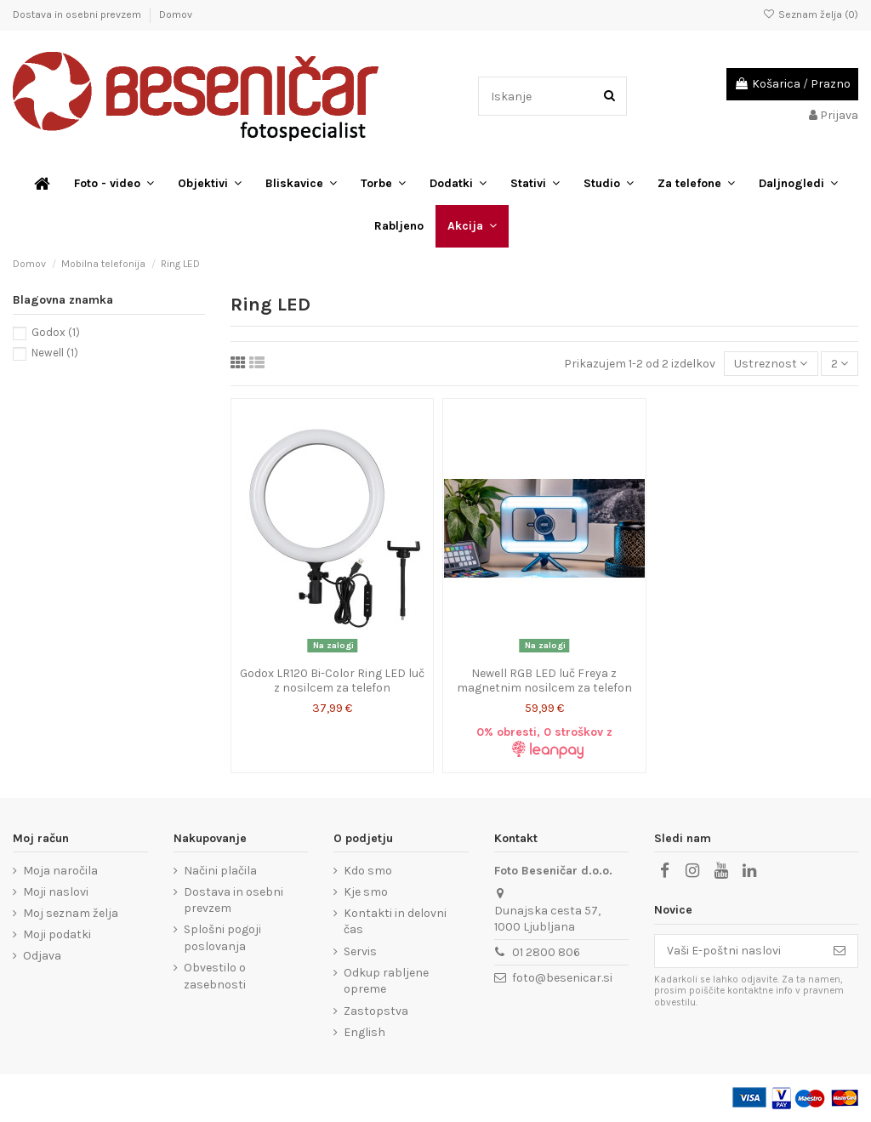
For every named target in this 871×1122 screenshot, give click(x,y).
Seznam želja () (810, 14)
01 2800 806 (546, 952)
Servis (360, 951)
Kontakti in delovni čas (395, 921)
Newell (54, 352)
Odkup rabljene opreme (386, 981)
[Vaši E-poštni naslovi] (738, 951)
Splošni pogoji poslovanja (222, 938)
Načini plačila (220, 870)
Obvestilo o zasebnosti (215, 976)
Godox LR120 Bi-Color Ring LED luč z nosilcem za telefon (332, 680)
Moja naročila (60, 870)
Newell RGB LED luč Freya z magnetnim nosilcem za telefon (544, 680)
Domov (175, 14)
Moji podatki (57, 934)
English (364, 1032)
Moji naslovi (55, 892)
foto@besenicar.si (562, 978)
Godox (55, 332)
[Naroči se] (839, 951)
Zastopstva (376, 1011)
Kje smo (366, 892)
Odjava (42, 955)
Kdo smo (368, 870)
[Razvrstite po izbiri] (770, 363)
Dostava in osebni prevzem (78, 14)
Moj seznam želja (70, 913)
